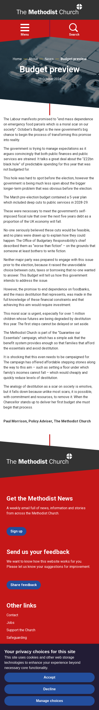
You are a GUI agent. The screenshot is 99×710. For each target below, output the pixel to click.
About (33, 59)
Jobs (10, 623)
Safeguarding (17, 638)
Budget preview (74, 59)
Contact (12, 615)
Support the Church (21, 630)
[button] (24, 27)
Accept (49, 677)
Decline (49, 689)
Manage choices (49, 701)
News (49, 59)
